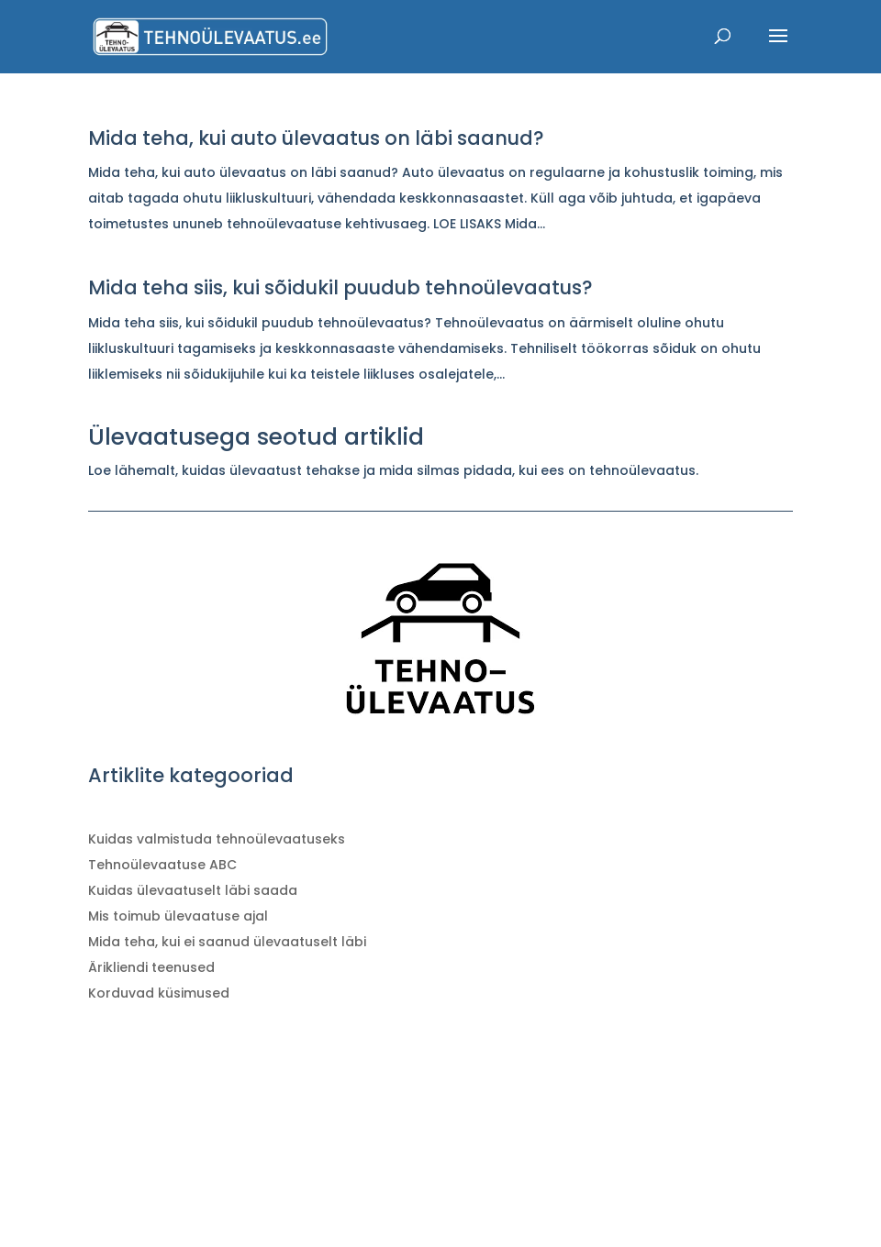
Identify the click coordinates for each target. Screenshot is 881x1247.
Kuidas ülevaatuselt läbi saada (192, 890)
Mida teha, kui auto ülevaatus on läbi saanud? (316, 138)
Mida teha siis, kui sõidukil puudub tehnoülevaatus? (340, 287)
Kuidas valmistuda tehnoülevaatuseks (216, 839)
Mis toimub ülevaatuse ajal (178, 916)
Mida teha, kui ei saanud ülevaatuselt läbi (227, 941)
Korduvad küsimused (158, 993)
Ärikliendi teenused (151, 967)
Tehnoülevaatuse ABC (162, 864)
